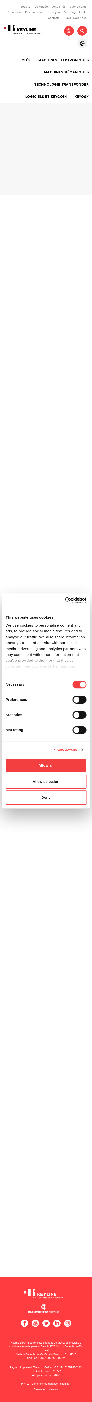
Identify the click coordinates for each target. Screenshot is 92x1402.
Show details (65, 750)
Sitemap (64, 1383)
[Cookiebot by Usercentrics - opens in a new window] (65, 600)
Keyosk (82, 97)
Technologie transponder (61, 85)
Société (25, 6)
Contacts (54, 18)
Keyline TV (59, 12)
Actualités (59, 6)
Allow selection (46, 781)
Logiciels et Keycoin (46, 97)
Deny (46, 797)
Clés (26, 60)
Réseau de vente (36, 12)
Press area (14, 12)
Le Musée (41, 6)
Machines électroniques (63, 60)
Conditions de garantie (45, 1383)
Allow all (46, 765)
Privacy (25, 1383)
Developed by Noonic (46, 1389)
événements (78, 6)
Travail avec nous (75, 18)
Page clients (78, 12)
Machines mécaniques (66, 72)
